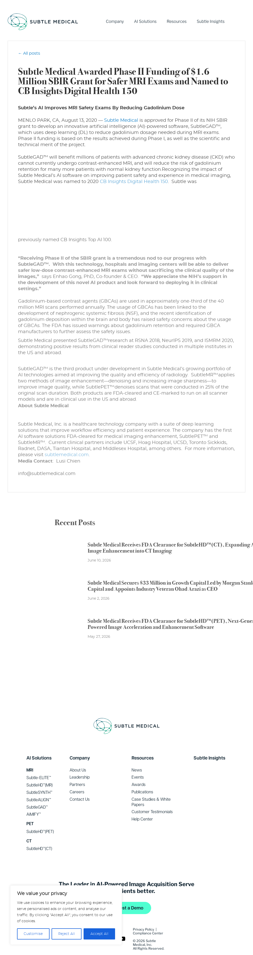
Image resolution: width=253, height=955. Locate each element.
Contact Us (80, 786)
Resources (176, 21)
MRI (29, 757)
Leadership (80, 764)
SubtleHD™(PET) (40, 818)
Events (138, 764)
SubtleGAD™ (37, 794)
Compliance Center (148, 920)
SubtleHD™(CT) (39, 835)
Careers (77, 779)
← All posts (29, 53)
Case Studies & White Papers (151, 789)
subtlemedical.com (67, 454)
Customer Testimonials (152, 798)
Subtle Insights (211, 21)
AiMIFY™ (33, 801)
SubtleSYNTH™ (39, 779)
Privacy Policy (143, 917)
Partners (77, 771)
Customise (33, 934)
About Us (78, 757)
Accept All (99, 934)
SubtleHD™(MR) (39, 772)
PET (30, 811)
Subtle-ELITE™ (38, 764)
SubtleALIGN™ (38, 787)
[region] (66, 915)
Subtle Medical (121, 120)
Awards (139, 771)
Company (115, 21)
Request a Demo (126, 895)
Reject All (66, 934)
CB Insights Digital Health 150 (134, 181)
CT (29, 828)
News (137, 757)
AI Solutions (145, 21)
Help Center (142, 806)
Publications (142, 779)
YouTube (240, 21)
